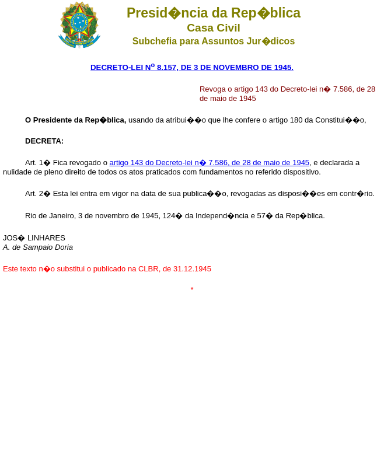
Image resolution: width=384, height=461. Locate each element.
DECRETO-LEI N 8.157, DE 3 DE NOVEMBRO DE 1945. (192, 67)
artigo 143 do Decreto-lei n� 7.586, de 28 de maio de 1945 (210, 162)
